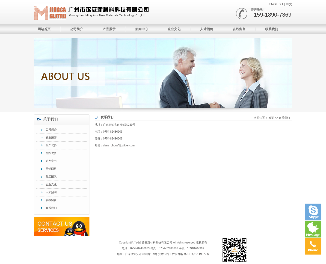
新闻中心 (141, 29)
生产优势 (51, 145)
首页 (271, 117)
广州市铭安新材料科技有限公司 (50, 12)
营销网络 (51, 168)
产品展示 (109, 29)
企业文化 (174, 29)
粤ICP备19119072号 (196, 254)
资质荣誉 (51, 137)
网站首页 (44, 29)
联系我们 (271, 29)
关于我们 (50, 119)
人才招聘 (206, 29)
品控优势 (51, 153)
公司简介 (76, 29)
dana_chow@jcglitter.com (119, 145)
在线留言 (239, 29)
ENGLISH (276, 4)
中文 (289, 4)
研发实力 (51, 161)
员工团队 (51, 176)
